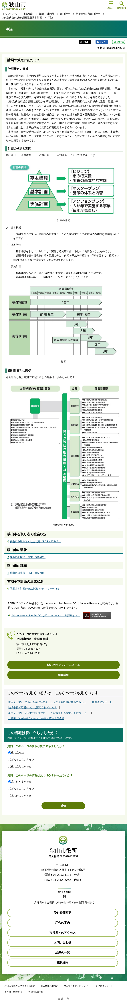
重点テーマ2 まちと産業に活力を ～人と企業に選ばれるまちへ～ (47, 702)
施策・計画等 (46, 13)
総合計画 (65, 13)
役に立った (17, 752)
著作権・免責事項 (13, 992)
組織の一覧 (62, 952)
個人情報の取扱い (49, 986)
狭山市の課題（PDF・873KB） (27, 572)
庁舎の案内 (62, 922)
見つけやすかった (21, 781)
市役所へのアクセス (62, 932)
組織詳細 (63, 674)
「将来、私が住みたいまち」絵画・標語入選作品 (36, 718)
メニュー (110, 5)
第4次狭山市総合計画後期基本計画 (22, 17)
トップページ (10, 13)
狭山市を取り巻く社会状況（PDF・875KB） (35, 541)
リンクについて (101, 986)
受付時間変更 (62, 912)
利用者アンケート (102, 702)
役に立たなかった (21, 766)
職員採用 (62, 962)
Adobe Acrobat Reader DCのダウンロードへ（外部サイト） (45, 615)
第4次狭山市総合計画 (88, 13)
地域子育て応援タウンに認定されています (32, 707)
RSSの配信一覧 (35, 992)
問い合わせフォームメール (63, 664)
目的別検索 (121, 5)
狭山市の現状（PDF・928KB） (27, 557)
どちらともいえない (22, 759)
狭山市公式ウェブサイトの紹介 (20, 986)
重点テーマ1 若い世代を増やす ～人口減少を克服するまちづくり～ (48, 713)
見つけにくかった (21, 795)
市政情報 (28, 13)
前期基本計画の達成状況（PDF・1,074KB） (35, 588)
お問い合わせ (62, 942)
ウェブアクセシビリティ (76, 986)
